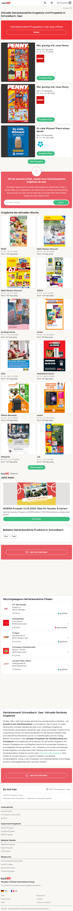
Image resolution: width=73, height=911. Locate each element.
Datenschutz (43, 196)
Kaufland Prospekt (8, 831)
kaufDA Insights (7, 864)
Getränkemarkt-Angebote (50, 753)
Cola (13, 536)
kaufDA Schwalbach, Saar (12, 795)
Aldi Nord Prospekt (8, 844)
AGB (2, 902)
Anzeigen (67, 8)
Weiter (36, 32)
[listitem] (18, 235)
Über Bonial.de (6, 811)
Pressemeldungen (8, 871)
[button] (36, 62)
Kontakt (39, 899)
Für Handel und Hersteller (10, 815)
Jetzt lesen (36, 519)
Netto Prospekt (7, 848)
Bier (6, 536)
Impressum (40, 896)
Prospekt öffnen (45, 78)
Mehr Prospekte (36, 162)
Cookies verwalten (43, 902)
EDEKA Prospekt (7, 828)
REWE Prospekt (7, 835)
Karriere (4, 818)
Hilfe (3, 896)
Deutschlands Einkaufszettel (12, 861)
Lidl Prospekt (6, 851)
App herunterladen (8, 868)
